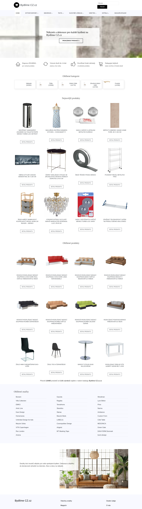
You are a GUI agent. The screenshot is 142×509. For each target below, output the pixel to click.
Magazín (64, 493)
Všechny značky (66, 488)
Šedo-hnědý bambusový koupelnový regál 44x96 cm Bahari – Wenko (27, 221)
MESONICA (108, 415)
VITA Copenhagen (22, 419)
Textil (60, 13)
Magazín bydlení (120, 13)
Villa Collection (109, 397)
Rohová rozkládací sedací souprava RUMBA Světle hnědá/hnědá (56, 321)
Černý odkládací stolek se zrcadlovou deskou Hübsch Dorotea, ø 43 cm (56, 176)
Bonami (19, 397)
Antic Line (49, 404)
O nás (108, 493)
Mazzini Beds (21, 412)
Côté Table (20, 415)
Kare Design (20, 408)
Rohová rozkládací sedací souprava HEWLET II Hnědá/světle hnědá (114, 277)
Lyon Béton (50, 400)
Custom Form (50, 412)
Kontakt (109, 497)
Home (18, 13)
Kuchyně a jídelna (75, 13)
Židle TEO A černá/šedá (56, 364)
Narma (106, 404)
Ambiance (78, 408)
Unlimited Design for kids (83, 412)
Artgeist (48, 419)
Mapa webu (65, 497)
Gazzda (48, 397)
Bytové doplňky (31, 13)
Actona (77, 423)
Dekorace (47, 13)
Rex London (108, 419)
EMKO (77, 400)
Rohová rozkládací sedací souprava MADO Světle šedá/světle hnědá (85, 277)
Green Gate (79, 419)
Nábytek (92, 13)
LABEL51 (107, 412)
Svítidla (105, 13)
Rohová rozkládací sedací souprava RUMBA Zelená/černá (85, 321)
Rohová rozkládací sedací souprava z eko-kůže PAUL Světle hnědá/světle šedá (27, 277)
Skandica (78, 404)
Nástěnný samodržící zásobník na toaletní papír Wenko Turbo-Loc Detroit (27, 132)
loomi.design (108, 423)
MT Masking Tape (22, 423)
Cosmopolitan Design (82, 415)
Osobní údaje (111, 488)
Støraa (48, 408)
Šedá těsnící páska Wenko (85, 175)
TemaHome (108, 400)
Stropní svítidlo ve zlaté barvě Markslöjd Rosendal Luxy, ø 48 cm (56, 221)
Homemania (108, 408)
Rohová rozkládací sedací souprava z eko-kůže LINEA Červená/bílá (56, 277)
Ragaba (19, 400)
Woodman (78, 397)
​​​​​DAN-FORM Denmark (53, 423)
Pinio (18, 404)
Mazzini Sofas (51, 415)
